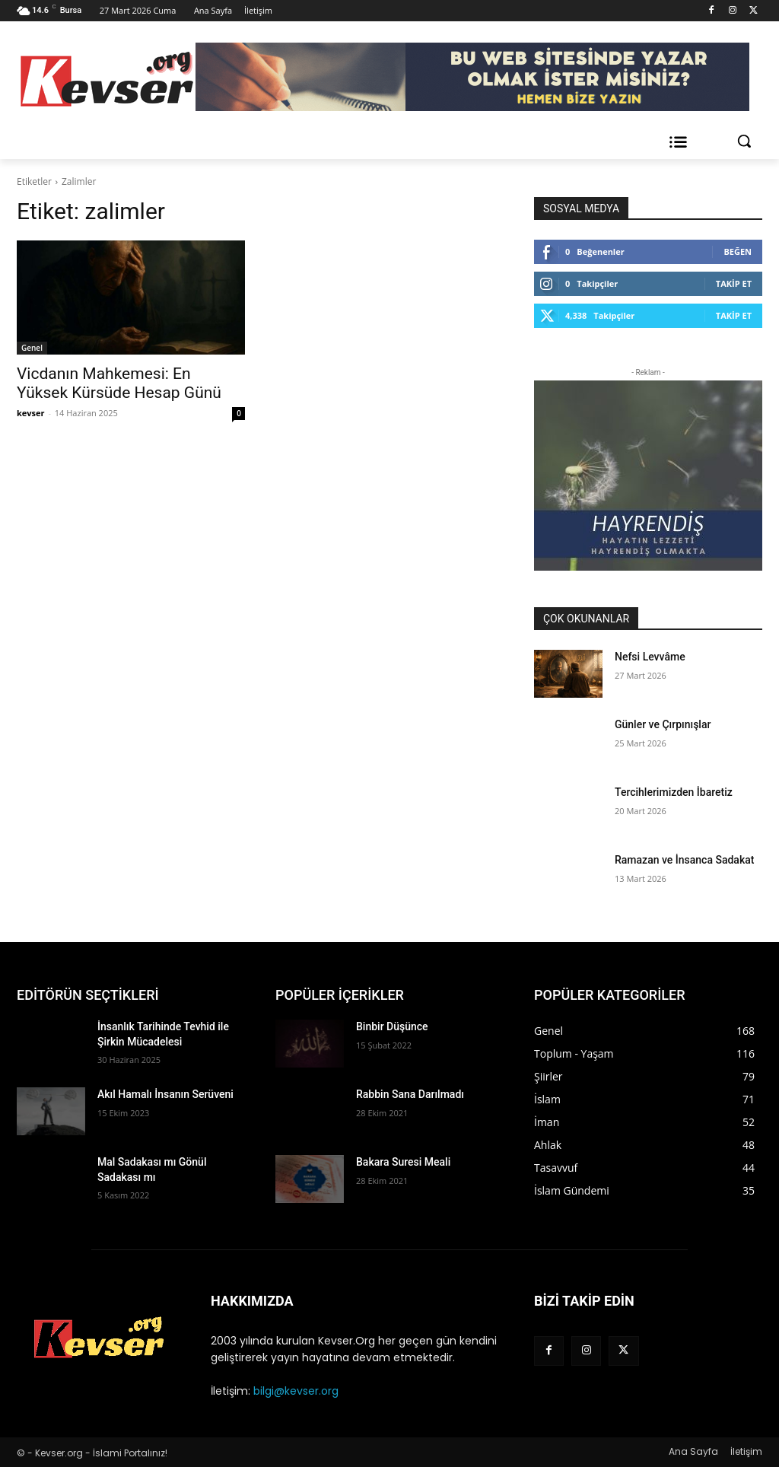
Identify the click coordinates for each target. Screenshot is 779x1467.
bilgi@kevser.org (296, 1391)
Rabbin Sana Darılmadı (410, 1094)
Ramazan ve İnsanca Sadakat (684, 860)
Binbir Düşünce (392, 1026)
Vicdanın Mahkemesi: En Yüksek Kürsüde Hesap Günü (119, 383)
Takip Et (734, 283)
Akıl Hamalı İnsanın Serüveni (165, 1094)
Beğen (737, 251)
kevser (31, 412)
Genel (32, 347)
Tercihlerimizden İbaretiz (674, 792)
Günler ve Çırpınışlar (663, 724)
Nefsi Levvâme (650, 657)
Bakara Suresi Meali (403, 1162)
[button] (744, 141)
